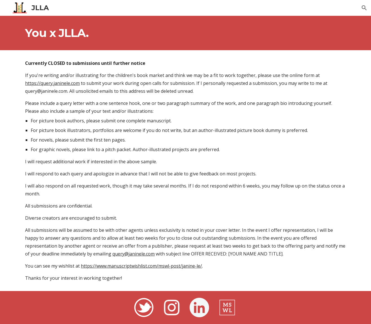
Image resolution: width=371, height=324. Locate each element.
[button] (364, 8)
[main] (185, 33)
